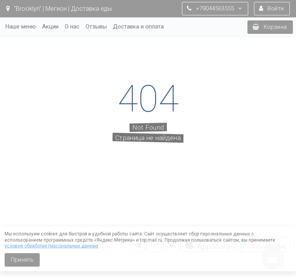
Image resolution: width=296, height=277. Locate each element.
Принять (22, 259)
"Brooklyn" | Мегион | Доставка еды (59, 8)
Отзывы (96, 26)
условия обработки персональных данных (51, 246)
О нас (72, 26)
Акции (50, 26)
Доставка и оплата (138, 26)
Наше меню (20, 26)
